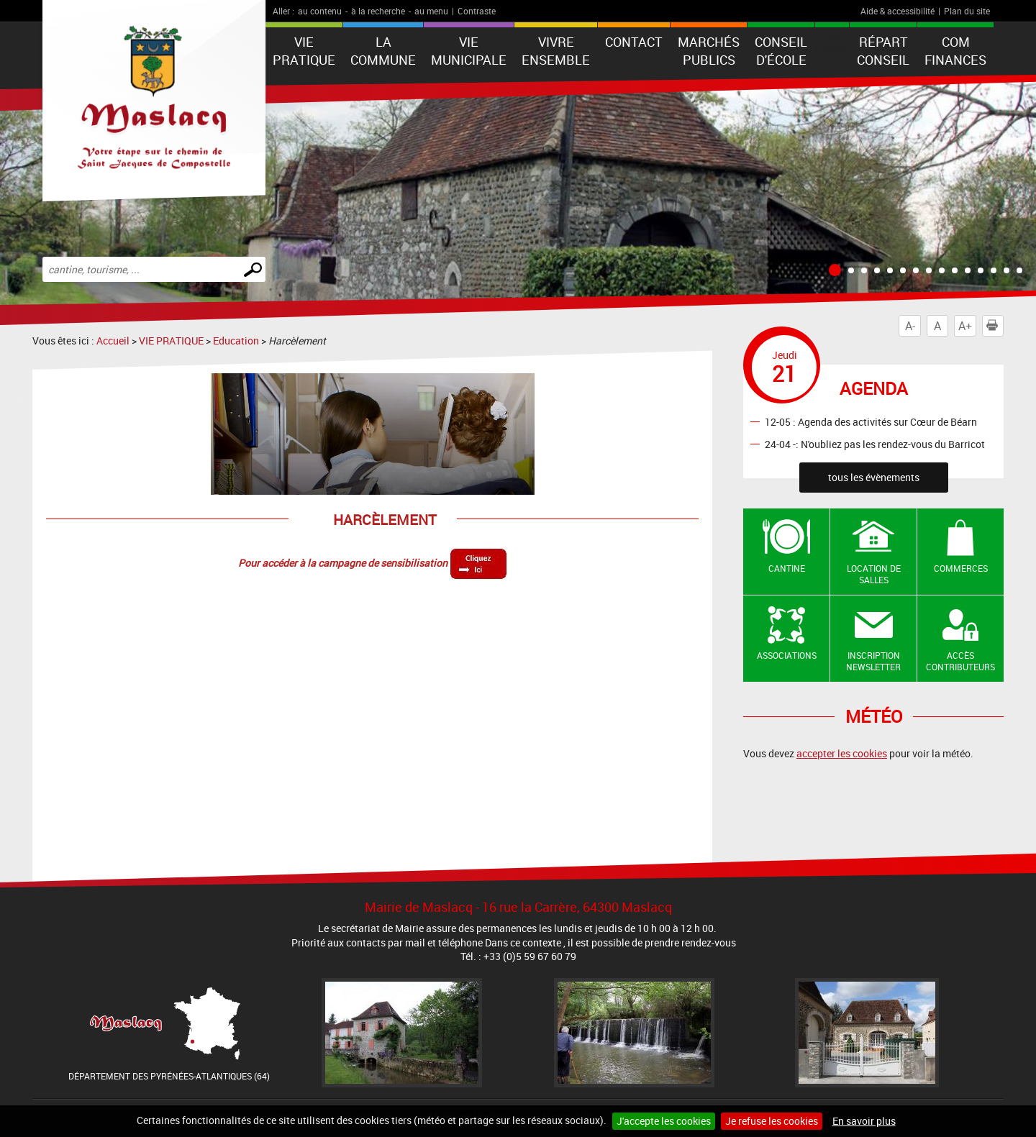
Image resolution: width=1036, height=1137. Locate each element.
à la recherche (378, 11)
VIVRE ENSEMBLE (556, 50)
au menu (431, 11)
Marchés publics (709, 50)
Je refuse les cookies (771, 1121)
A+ (965, 326)
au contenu (320, 11)
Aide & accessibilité (897, 11)
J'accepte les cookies (664, 1121)
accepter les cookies (841, 753)
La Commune (383, 50)
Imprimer (995, 326)
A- (910, 326)
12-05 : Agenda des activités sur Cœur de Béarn (871, 421)
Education (236, 340)
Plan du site (967, 11)
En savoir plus (864, 1121)
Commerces (961, 568)
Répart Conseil (883, 50)
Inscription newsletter (873, 661)
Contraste (477, 11)
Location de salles (874, 574)
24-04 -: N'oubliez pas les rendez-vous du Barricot (875, 443)
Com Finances (955, 50)
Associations (787, 655)
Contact (634, 41)
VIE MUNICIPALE (468, 50)
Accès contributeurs (960, 661)
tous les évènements (873, 477)
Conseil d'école (781, 50)
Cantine (786, 568)
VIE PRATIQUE (304, 50)
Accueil (113, 340)
